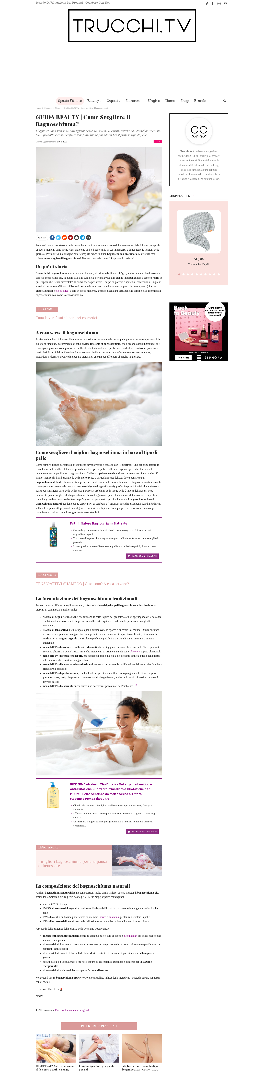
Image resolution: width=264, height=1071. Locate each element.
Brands (202, 101)
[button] (179, 274)
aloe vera (135, 651)
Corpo (158, 141)
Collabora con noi (97, 2)
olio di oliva (61, 290)
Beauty (91, 101)
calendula (114, 917)
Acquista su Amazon (144, 556)
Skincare (132, 101)
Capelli (111, 101)
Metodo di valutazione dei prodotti (59, 2)
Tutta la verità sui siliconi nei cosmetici (66, 318)
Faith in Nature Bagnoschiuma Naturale (99, 523)
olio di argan (130, 936)
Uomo (171, 101)
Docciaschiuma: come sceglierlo (72, 1010)
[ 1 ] (135, 685)
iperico (102, 917)
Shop (186, 101)
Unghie (154, 101)
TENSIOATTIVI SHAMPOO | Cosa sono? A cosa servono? (82, 584)
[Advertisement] (132, 69)
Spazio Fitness (67, 101)
